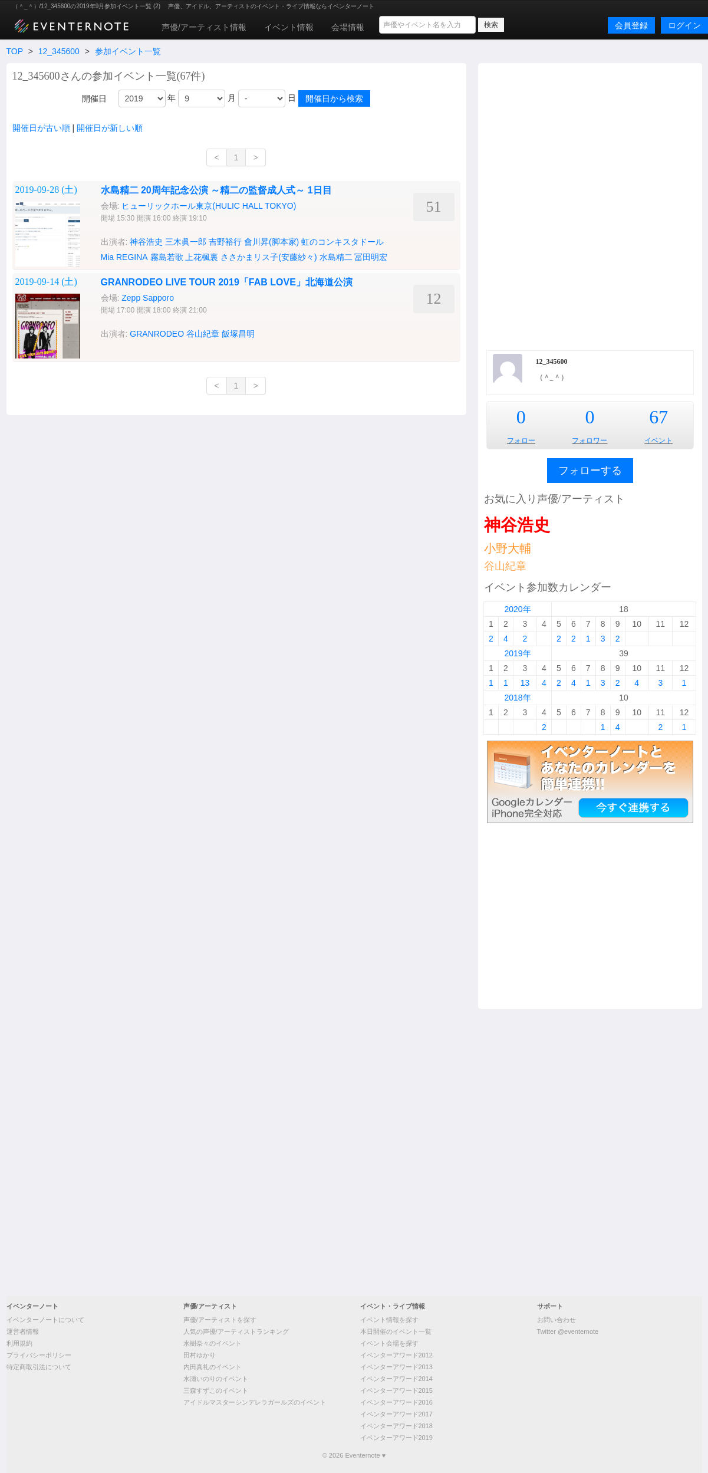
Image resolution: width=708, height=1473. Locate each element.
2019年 (517, 653)
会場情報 (347, 27)
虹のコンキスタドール (342, 241)
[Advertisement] (165, 205)
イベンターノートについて (45, 1319)
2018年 (517, 697)
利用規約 (19, 1343)
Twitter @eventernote (568, 1331)
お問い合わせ (556, 1319)
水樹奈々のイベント (212, 1343)
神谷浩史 (517, 525)
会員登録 (631, 25)
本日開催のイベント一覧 (396, 1331)
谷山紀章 (505, 566)
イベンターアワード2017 (396, 1414)
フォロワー (589, 440)
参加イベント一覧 (128, 51)
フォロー (521, 440)
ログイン (684, 25)
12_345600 (59, 51)
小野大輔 (507, 548)
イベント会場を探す (389, 1343)
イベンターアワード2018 (396, 1425)
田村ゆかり (199, 1355)
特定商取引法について (38, 1366)
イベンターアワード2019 (396, 1437)
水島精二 (336, 257)
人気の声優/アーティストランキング (236, 1331)
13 (525, 683)
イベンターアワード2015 (396, 1390)
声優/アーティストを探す (219, 1319)
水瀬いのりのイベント (215, 1378)
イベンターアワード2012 (396, 1355)
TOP (14, 51)
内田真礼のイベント (212, 1366)
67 (658, 417)
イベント (658, 440)
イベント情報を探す (389, 1319)
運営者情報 (22, 1331)
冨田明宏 (370, 257)
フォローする (590, 470)
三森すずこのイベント (215, 1390)
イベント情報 (289, 27)
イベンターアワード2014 (396, 1378)
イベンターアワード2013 (396, 1366)
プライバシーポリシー (38, 1355)
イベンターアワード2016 (396, 1402)
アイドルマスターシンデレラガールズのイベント (254, 1402)
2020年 (517, 609)
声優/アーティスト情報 (204, 27)
